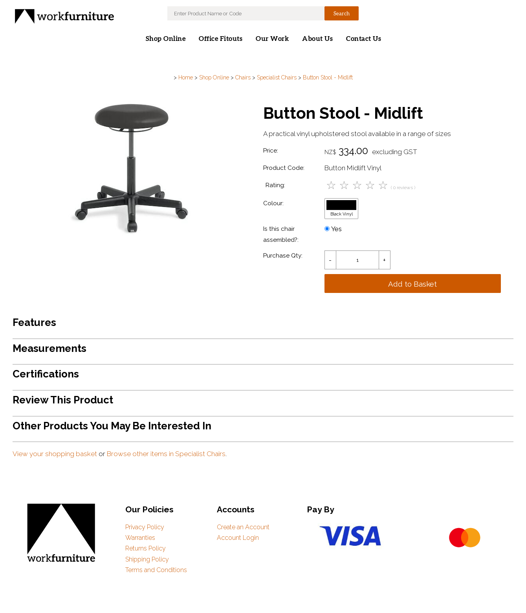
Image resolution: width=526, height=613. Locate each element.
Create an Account (243, 527)
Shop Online (166, 38)
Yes (333, 229)
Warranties (140, 537)
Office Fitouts (220, 38)
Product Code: (283, 167)
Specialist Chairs (277, 77)
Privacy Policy (144, 527)
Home (185, 77)
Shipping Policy (147, 559)
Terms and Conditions (156, 570)
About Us (317, 38)
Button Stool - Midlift (328, 77)
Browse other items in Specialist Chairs (166, 454)
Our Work (272, 38)
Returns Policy (145, 548)
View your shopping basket (55, 454)
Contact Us (363, 38)
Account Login (238, 537)
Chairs (243, 77)
